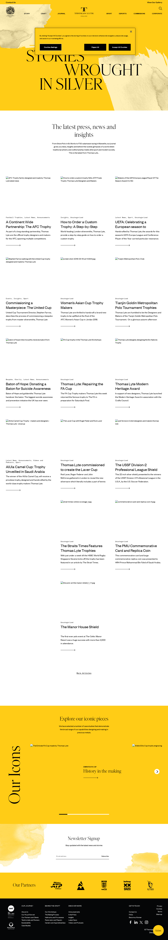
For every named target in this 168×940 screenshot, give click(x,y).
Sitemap (159, 914)
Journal (61, 13)
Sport (109, 13)
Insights (71, 917)
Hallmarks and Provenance (54, 917)
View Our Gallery (154, 2)
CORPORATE (157, 13)
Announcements (74, 911)
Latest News (72, 920)
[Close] (131, 31)
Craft (43, 13)
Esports (122, 13)
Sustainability (26, 922)
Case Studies (26, 925)
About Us (25, 911)
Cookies (159, 908)
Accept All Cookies (119, 47)
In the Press (72, 914)
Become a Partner (135, 917)
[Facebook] (130, 922)
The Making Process (52, 914)
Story (27, 13)
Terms (160, 911)
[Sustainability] (11, 923)
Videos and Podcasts (75, 922)
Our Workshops (50, 911)
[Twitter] (141, 922)
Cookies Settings (50, 47)
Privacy (159, 906)
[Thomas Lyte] (10, 12)
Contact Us (11, 2)
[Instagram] (146, 922)
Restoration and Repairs (53, 920)
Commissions (139, 13)
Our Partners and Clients (30, 917)
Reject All (95, 47)
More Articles (84, 673)
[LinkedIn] (136, 922)
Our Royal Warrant (28, 914)
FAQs (131, 914)
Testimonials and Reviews (30, 920)
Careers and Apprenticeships (55, 922)
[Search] (160, 8)
